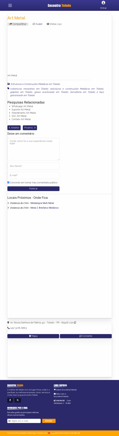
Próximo (28, 127)
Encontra (59, 5)
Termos (10, 433)
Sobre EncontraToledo (66, 390)
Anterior (15, 127)
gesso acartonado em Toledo (51, 92)
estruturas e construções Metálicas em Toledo (76, 88)
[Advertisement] (59, 51)
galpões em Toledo (21, 92)
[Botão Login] (103, 5)
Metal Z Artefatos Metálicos (44, 207)
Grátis (68, 403)
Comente (85, 336)
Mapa (33, 336)
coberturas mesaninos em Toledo (29, 88)
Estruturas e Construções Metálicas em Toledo (35, 84)
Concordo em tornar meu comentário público (34, 182)
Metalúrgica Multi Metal (42, 203)
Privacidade (21, 433)
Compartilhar (18, 24)
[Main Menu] (10, 5)
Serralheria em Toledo (82, 92)
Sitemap (31, 433)
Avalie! (39, 24)
